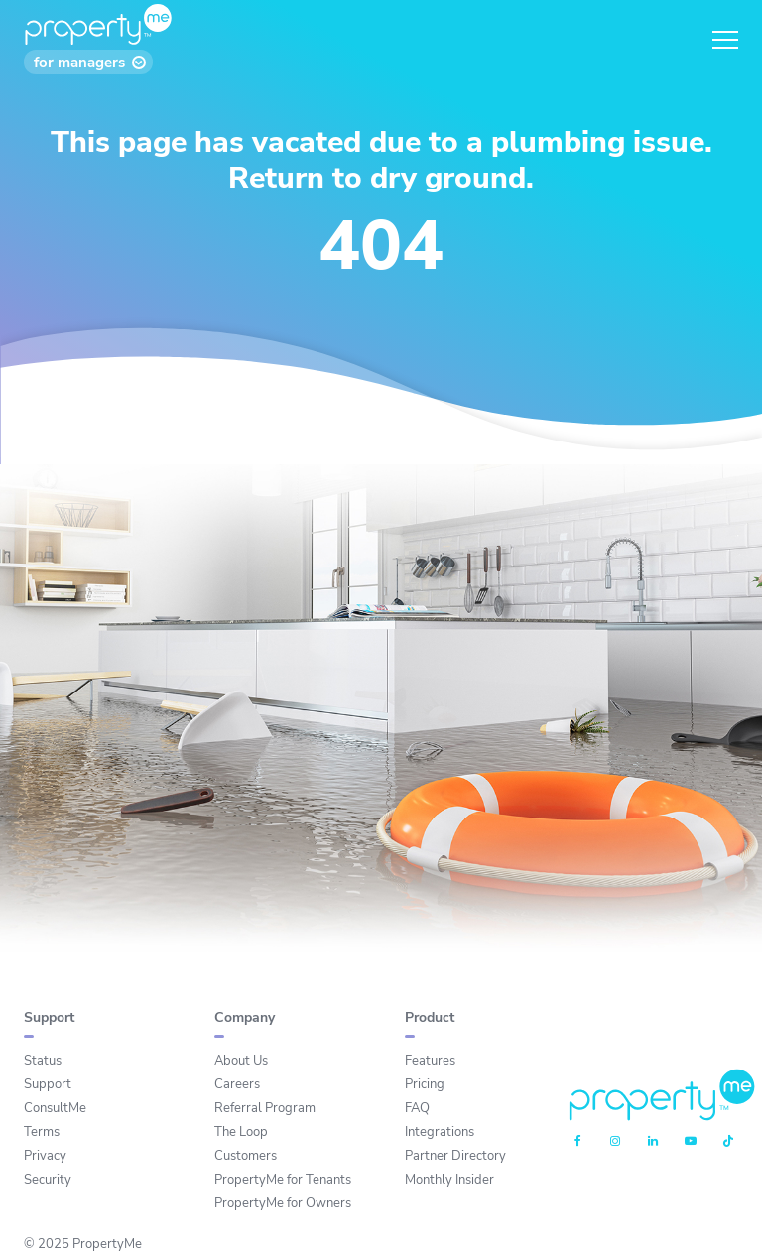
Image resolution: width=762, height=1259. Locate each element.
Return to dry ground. (381, 177)
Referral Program (265, 1108)
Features (430, 1061)
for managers (79, 63)
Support (47, 1084)
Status (43, 1061)
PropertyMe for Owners (282, 1203)
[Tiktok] (728, 1142)
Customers (245, 1156)
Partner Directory (455, 1156)
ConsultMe (55, 1108)
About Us (241, 1061)
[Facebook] (577, 1142)
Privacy (45, 1156)
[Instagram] (615, 1142)
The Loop (241, 1132)
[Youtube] (691, 1142)
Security (47, 1180)
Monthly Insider (449, 1180)
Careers (237, 1084)
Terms (42, 1132)
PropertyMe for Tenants (282, 1180)
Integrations (439, 1132)
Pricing (424, 1084)
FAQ (417, 1108)
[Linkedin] (653, 1142)
